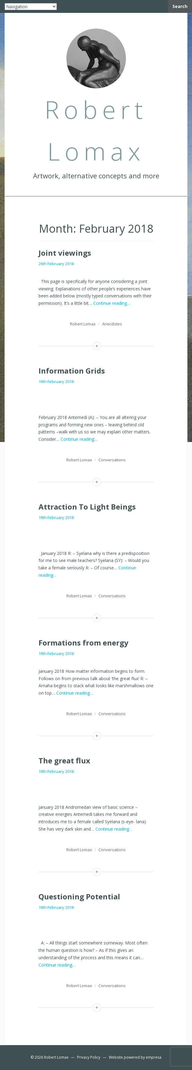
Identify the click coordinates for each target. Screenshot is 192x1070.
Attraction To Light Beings (87, 507)
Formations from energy (83, 643)
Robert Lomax (83, 324)
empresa (153, 1057)
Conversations (112, 460)
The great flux (64, 760)
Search (179, 6)
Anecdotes (112, 324)
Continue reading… (111, 303)
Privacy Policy (88, 1057)
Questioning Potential (79, 896)
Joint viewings (65, 253)
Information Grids (72, 371)
